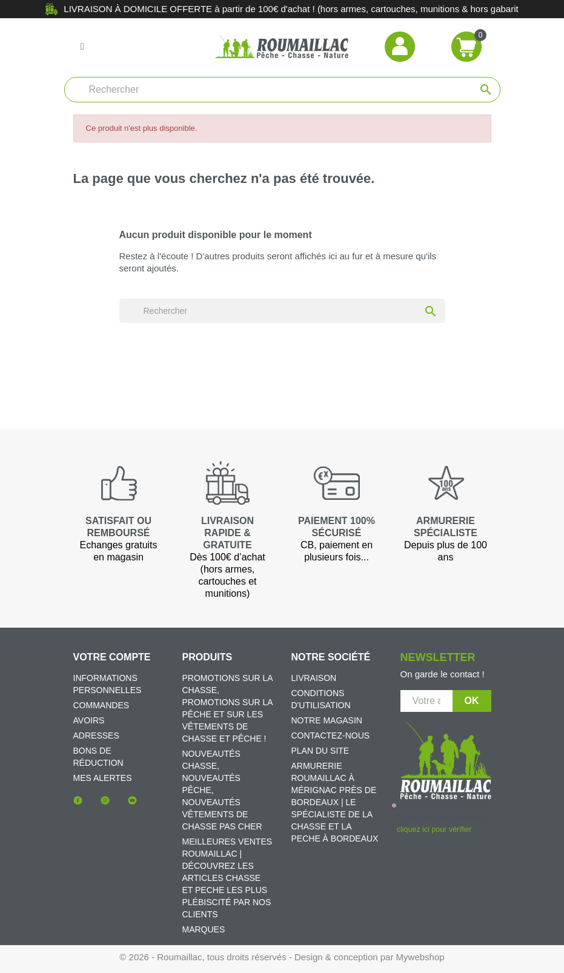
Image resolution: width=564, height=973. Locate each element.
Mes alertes (102, 778)
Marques (203, 929)
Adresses (96, 735)
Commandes (101, 705)
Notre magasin (326, 720)
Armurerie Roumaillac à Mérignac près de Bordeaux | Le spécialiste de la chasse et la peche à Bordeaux (335, 802)
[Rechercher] (282, 89)
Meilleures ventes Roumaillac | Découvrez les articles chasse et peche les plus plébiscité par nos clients (227, 878)
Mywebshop (420, 957)
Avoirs (89, 720)
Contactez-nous (330, 735)
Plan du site (320, 750)
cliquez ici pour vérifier (434, 829)
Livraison (314, 678)
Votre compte (112, 657)
